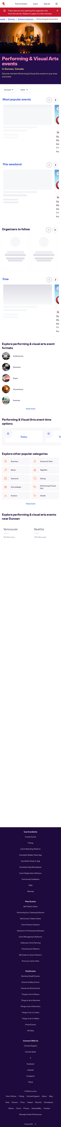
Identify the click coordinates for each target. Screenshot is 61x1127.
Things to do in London (30, 1012)
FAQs (31, 885)
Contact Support (30, 1045)
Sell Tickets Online (30, 906)
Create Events (30, 837)
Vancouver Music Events (30, 988)
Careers (15, 1102)
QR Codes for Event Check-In (30, 955)
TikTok (30, 1082)
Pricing (30, 843)
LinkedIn (30, 1070)
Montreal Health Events (30, 976)
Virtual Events (30, 1024)
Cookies (47, 1108)
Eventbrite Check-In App (30, 861)
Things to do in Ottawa (30, 994)
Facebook (30, 1064)
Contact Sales (30, 1052)
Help (7, 1102)
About (44, 1096)
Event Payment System (30, 924)
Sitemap (30, 891)
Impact (30, 1102)
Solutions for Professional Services (30, 930)
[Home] (3, 3)
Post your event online (30, 961)
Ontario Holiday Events (30, 982)
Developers (48, 1102)
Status (11, 1108)
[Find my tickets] (21, 3)
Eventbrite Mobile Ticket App (30, 855)
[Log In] (35, 3)
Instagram (30, 1076)
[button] (9, 90)
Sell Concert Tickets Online (30, 918)
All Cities (30, 1030)
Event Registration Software (30, 873)
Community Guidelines (30, 879)
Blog (51, 1096)
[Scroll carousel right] (55, 100)
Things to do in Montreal (30, 1000)
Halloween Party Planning (31, 943)
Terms (18, 1108)
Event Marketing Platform (31, 849)
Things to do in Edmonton (30, 1006)
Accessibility (36, 1108)
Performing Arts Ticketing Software (30, 912)
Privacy (26, 1108)
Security (38, 1102)
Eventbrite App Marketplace (30, 867)
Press (22, 1102)
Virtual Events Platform (31, 949)
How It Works (11, 1096)
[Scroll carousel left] (48, 230)
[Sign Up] (47, 3)
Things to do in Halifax (30, 1018)
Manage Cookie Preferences (30, 1114)
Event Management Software (30, 936)
